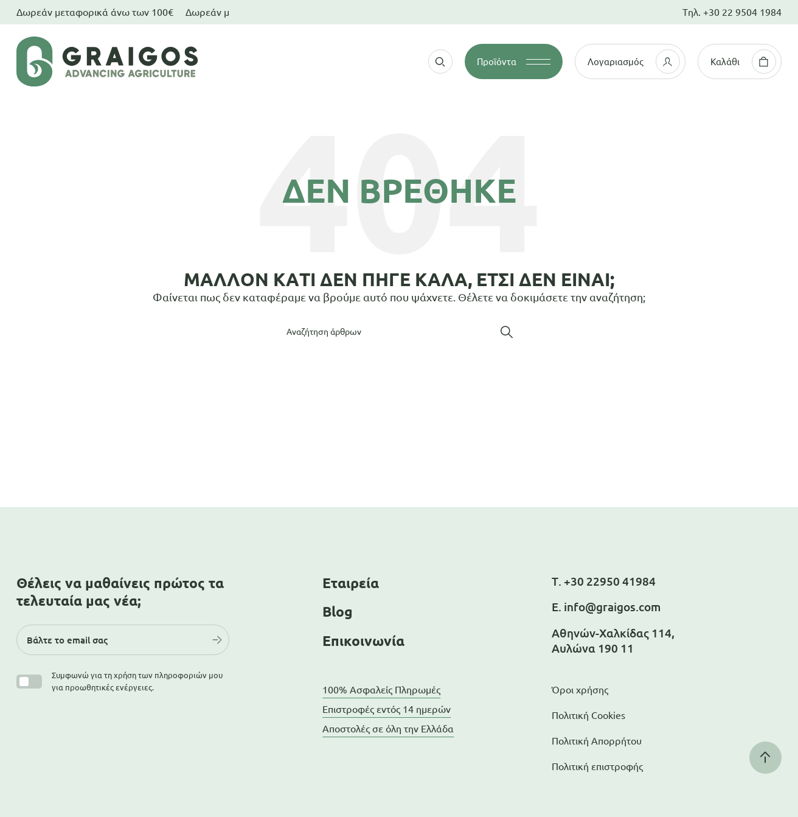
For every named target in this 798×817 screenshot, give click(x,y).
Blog (337, 611)
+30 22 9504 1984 (742, 12)
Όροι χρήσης (580, 689)
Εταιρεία (350, 583)
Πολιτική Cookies (588, 715)
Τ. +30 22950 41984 (604, 581)
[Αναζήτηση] (399, 332)
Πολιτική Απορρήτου (597, 740)
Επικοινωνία (363, 640)
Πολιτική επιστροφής (597, 766)
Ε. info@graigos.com (606, 607)
